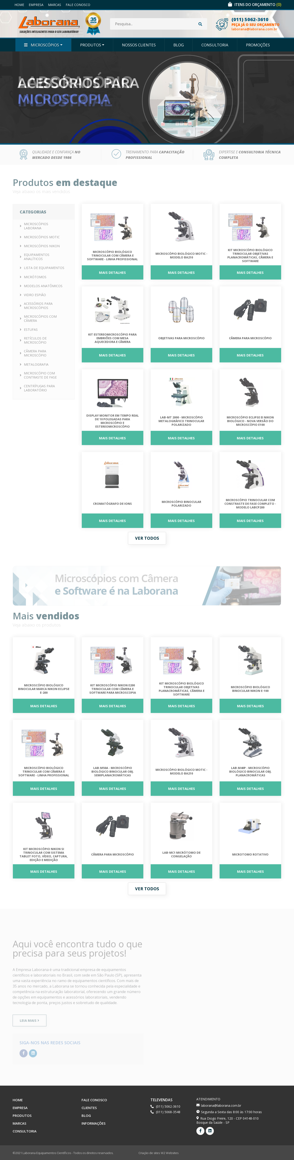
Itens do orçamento (258, 4)
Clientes (89, 1107)
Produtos (90, 45)
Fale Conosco (78, 5)
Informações (93, 1123)
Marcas (54, 5)
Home (19, 5)
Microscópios (41, 45)
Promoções (258, 45)
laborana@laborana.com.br (254, 29)
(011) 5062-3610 (250, 19)
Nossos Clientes (139, 45)
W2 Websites (169, 1153)
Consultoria (214, 45)
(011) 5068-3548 (168, 1112)
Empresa (36, 5)
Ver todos (147, 538)
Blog (178, 45)
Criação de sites (149, 1153)
